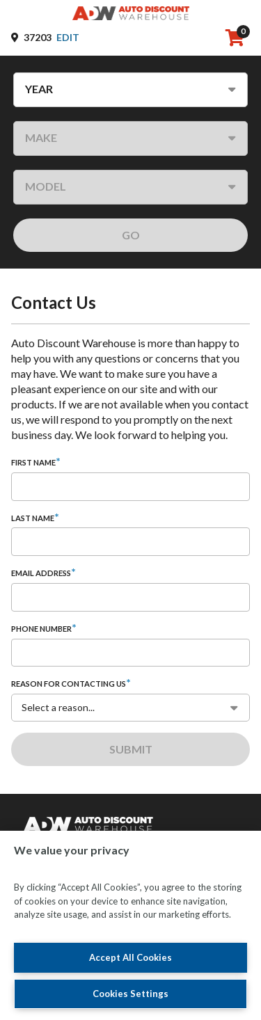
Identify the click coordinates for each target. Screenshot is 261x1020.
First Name (33, 462)
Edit (67, 37)
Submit (130, 749)
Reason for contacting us (68, 683)
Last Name (32, 518)
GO (131, 234)
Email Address (41, 572)
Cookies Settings (130, 993)
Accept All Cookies (130, 957)
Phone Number (41, 628)
